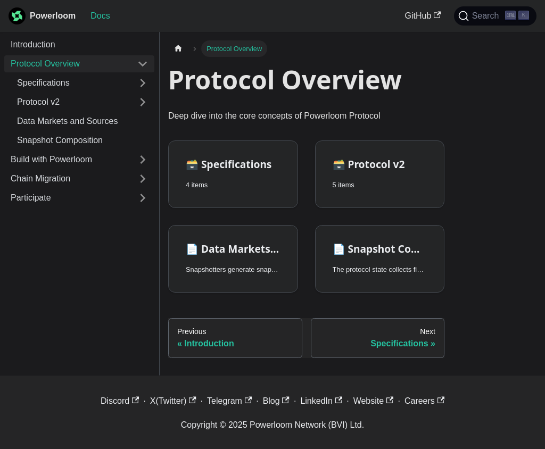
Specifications (43, 82)
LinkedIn (321, 400)
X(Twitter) (173, 400)
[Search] (495, 16)
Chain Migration (40, 178)
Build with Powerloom (51, 159)
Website (373, 400)
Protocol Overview (45, 63)
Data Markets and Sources (67, 121)
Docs (100, 15)
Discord (120, 400)
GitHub (423, 15)
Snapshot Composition (60, 140)
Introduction (33, 44)
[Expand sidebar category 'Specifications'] (142, 83)
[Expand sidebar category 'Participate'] (142, 197)
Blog (276, 400)
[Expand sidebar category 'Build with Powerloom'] (142, 159)
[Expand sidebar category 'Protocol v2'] (142, 102)
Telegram (229, 400)
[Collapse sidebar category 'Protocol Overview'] (142, 63)
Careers (424, 400)
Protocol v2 (38, 101)
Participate (31, 197)
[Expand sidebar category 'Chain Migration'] (142, 178)
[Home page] (178, 48)
